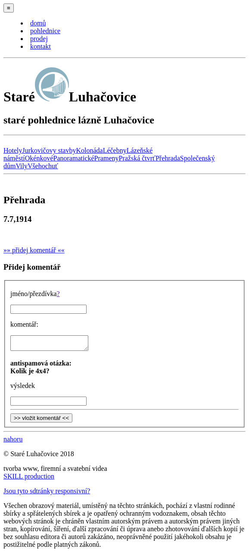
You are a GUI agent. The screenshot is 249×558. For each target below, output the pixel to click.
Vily (21, 166)
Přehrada (168, 158)
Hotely (12, 150)
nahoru (12, 441)
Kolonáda (89, 150)
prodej (39, 38)
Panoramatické (73, 158)
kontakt (40, 46)
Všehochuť (43, 166)
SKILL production (28, 478)
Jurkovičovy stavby (49, 150)
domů (38, 23)
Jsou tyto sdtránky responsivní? (46, 493)
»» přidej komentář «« (34, 250)
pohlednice (45, 31)
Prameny (106, 158)
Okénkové (39, 158)
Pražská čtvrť (136, 158)
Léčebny (115, 150)
